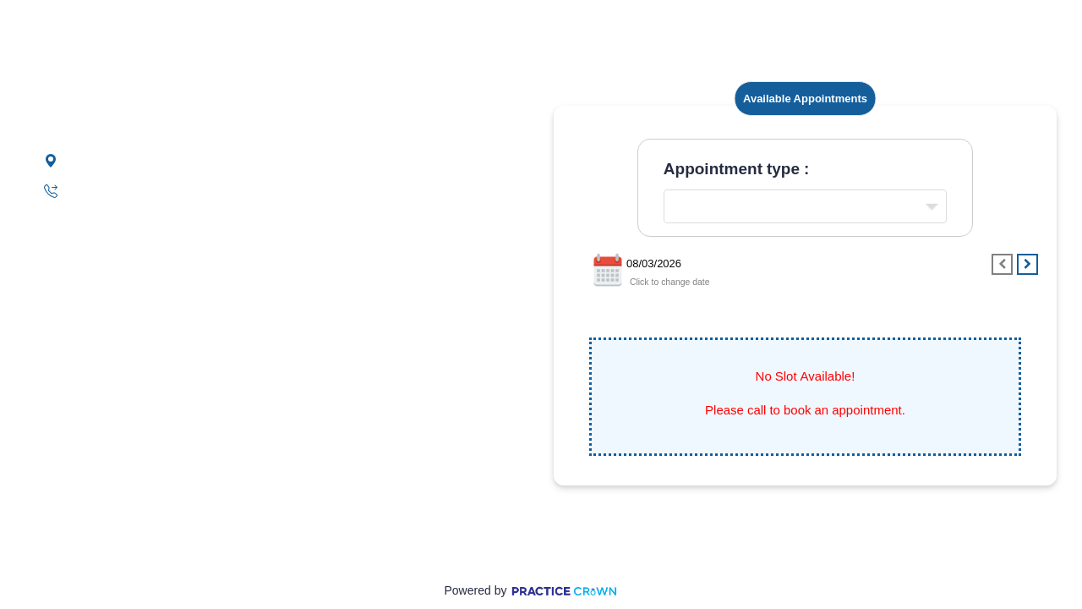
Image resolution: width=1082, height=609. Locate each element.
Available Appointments (805, 98)
